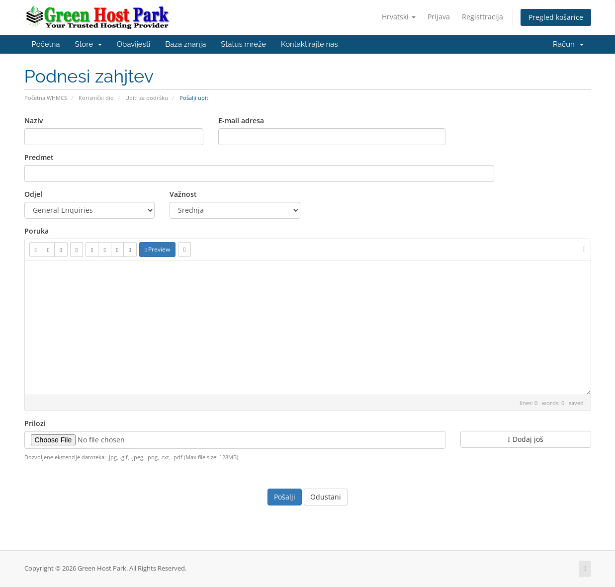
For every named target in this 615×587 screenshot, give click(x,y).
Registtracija (482, 16)
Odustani (325, 497)
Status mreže (243, 44)
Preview (157, 249)
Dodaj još (525, 439)
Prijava (439, 16)
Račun (568, 44)
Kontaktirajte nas (309, 44)
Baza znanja (185, 44)
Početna (46, 44)
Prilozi (35, 423)
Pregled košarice (555, 17)
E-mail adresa (241, 120)
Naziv (33, 120)
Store (88, 44)
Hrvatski (399, 16)
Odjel (33, 194)
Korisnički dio (96, 97)
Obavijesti (133, 44)
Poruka (36, 231)
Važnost (183, 194)
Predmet (39, 157)
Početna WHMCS (45, 97)
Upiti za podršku (146, 97)
